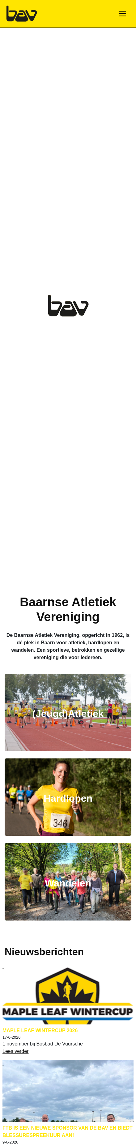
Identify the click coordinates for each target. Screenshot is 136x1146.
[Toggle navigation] (122, 13)
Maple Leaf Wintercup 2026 (40, 1030)
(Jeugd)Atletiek (68, 713)
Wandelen (68, 883)
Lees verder (15, 1051)
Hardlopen (68, 798)
